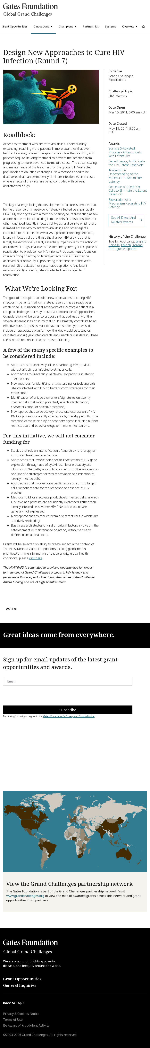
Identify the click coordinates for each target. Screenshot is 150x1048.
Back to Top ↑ (13, 1003)
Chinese (114, 245)
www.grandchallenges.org (25, 896)
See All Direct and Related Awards (127, 219)
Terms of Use (13, 1019)
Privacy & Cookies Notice (21, 1014)
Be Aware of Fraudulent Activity (26, 1025)
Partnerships (91, 26)
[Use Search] (144, 27)
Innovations (41, 26)
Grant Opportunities (22, 979)
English (140, 241)
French (126, 245)
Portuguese (117, 249)
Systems (110, 26)
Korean (137, 245)
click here (35, 558)
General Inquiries (19, 985)
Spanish (131, 249)
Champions (66, 26)
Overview (128, 26)
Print (11, 609)
